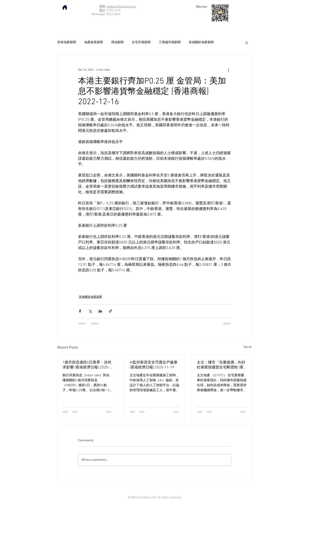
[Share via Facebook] (80, 311)
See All (247, 347)
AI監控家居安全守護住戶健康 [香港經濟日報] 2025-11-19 (153, 365)
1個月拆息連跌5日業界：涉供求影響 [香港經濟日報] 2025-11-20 (87, 365)
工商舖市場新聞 (169, 42)
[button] (247, 42)
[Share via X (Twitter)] (90, 311)
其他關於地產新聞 (201, 42)
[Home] (64, 7)
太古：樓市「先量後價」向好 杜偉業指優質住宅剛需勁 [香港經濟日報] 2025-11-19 (221, 365)
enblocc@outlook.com (121, 6)
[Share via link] (110, 311)
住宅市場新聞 (141, 42)
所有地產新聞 (66, 42)
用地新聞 (117, 42)
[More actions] (228, 70)
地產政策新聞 (93, 42)
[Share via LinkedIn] (100, 311)
